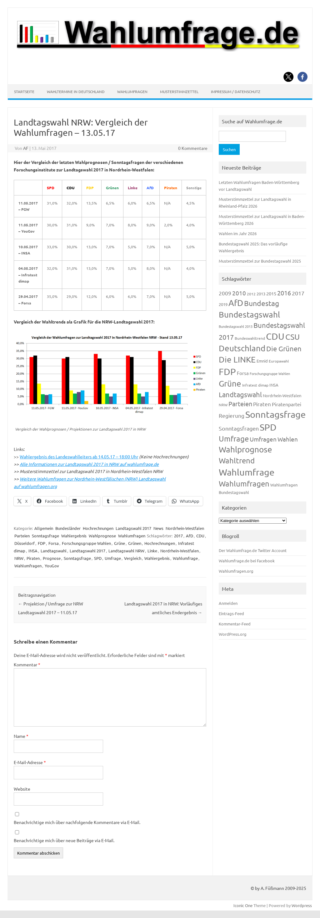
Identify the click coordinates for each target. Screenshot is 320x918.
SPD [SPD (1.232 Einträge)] (268, 427)
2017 (178, 535)
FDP (41, 543)
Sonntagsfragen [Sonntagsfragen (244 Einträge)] (239, 428)
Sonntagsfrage (45, 535)
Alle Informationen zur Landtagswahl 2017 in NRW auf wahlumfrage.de (89, 464)
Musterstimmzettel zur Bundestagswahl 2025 (260, 261)
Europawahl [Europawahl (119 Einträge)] (279, 360)
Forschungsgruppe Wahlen (86, 543)
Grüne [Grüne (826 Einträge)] (230, 383)
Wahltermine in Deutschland (76, 91)
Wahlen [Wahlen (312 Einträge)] (288, 439)
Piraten (33, 558)
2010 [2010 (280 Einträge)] (239, 293)
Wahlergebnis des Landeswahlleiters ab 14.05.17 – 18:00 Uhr (79, 456)
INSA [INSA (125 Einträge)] (273, 384)
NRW (18, 558)
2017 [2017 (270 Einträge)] (298, 293)
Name (21, 736)
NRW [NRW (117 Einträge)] (223, 404)
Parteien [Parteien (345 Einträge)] (240, 403)
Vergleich (132, 558)
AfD (189, 535)
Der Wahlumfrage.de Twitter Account (253, 550)
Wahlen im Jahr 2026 (238, 233)
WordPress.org (233, 634)
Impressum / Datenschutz (235, 91)
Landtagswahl (54, 550)
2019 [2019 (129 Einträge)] (223, 304)
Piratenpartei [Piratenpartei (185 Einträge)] (286, 404)
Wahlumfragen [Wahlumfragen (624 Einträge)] (244, 483)
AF (25, 148)
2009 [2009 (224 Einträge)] (225, 293)
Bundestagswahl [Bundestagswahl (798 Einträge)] (249, 314)
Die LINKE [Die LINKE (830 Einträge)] (237, 359)
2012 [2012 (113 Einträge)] (251, 293)
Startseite (24, 91)
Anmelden (228, 603)
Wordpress (302, 905)
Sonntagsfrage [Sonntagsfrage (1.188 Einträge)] (275, 414)
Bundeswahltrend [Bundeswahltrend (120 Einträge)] (250, 338)
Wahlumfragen (132, 91)
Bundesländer (68, 528)
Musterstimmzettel (179, 91)
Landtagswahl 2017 (133, 528)
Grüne (119, 543)
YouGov (52, 565)
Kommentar (27, 664)
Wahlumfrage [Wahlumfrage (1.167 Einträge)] (246, 472)
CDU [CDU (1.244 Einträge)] (275, 336)
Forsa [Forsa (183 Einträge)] (243, 373)
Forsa (53, 543)
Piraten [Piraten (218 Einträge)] (262, 404)
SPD (98, 558)
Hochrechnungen (98, 528)
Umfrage (113, 558)
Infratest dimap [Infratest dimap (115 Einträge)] (255, 385)
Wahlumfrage (185, 558)
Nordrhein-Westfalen (185, 528)
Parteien (22, 535)
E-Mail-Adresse (30, 762)
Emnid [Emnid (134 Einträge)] (262, 360)
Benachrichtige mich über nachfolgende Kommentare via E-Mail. (77, 822)
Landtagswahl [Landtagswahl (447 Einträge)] (240, 394)
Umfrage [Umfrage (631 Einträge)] (234, 438)
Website (22, 789)
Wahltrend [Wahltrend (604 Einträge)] (237, 460)
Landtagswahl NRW (126, 550)
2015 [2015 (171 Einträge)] (271, 293)
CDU (200, 535)
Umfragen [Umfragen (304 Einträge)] (263, 439)
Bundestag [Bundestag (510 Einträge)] (261, 303)
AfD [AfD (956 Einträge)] (235, 303)
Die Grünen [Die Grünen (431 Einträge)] (284, 348)
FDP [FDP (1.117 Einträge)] (227, 371)
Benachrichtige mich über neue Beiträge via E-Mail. (64, 840)
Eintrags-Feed (231, 613)
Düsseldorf (24, 543)
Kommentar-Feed (235, 623)
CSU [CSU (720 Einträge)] (292, 337)
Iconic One (242, 905)
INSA (33, 550)
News (158, 528)
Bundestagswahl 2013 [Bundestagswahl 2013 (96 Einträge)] (235, 326)
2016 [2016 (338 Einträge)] (284, 293)
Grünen (134, 543)
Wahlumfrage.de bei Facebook (247, 560)
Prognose (52, 558)
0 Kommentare (193, 148)
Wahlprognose (102, 535)
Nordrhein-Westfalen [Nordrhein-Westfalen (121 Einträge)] (282, 395)
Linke (152, 550)
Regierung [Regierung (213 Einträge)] (231, 415)
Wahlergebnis (74, 535)
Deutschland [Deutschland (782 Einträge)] (242, 348)
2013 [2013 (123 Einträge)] (261, 293)
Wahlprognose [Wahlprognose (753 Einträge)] (245, 449)
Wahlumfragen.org (236, 571)
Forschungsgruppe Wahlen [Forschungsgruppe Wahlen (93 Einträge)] (270, 373)
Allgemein (43, 528)
